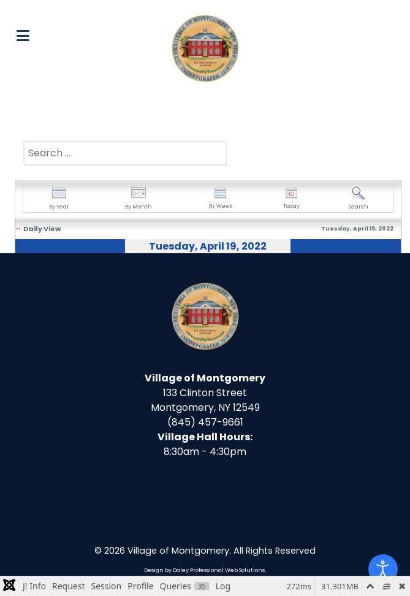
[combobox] (125, 153)
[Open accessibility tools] (383, 569)
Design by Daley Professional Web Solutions (204, 570)
